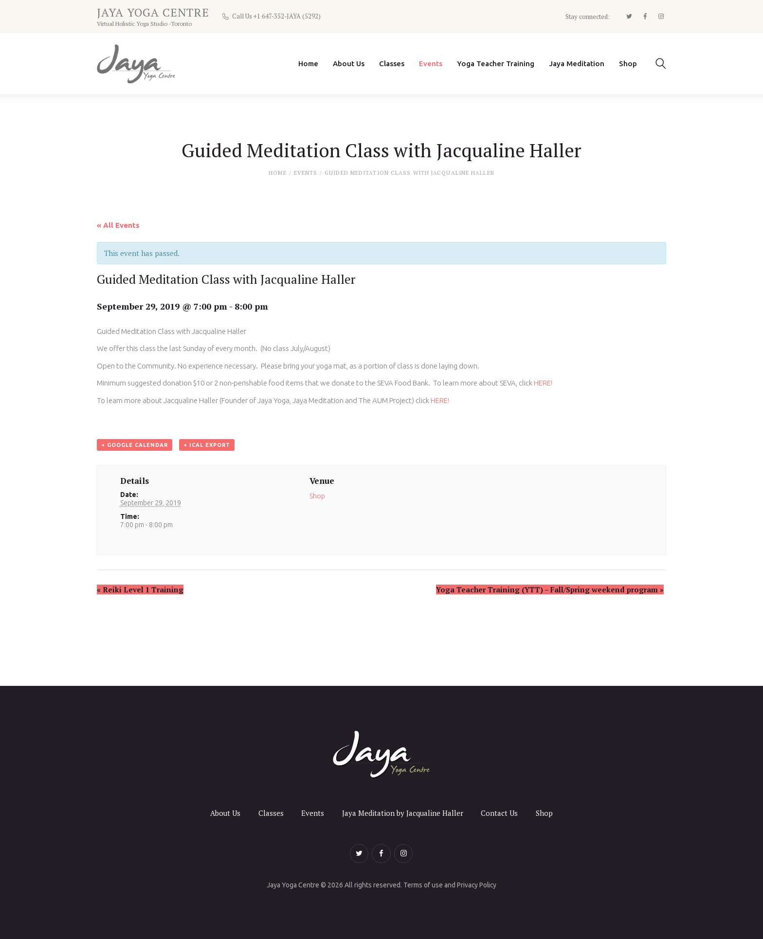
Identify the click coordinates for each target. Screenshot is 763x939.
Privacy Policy (476, 885)
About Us (224, 813)
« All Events (118, 225)
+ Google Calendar (134, 445)
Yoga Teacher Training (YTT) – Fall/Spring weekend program (550, 590)
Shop (317, 496)
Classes (270, 813)
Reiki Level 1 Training (140, 590)
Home (277, 172)
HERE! (544, 383)
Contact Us (500, 813)
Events (306, 172)
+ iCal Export (206, 445)
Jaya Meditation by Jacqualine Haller (403, 813)
